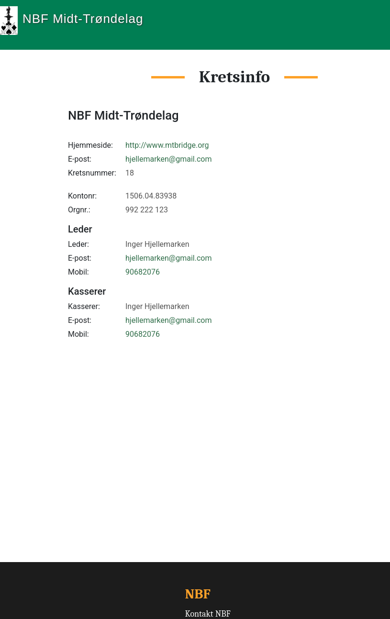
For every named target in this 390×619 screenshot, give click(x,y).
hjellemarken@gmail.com (168, 159)
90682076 (142, 271)
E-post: (79, 159)
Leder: (78, 244)
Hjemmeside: (90, 145)
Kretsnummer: (92, 172)
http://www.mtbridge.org (167, 145)
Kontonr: (82, 195)
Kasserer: (84, 306)
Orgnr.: (79, 209)
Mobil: (78, 271)
